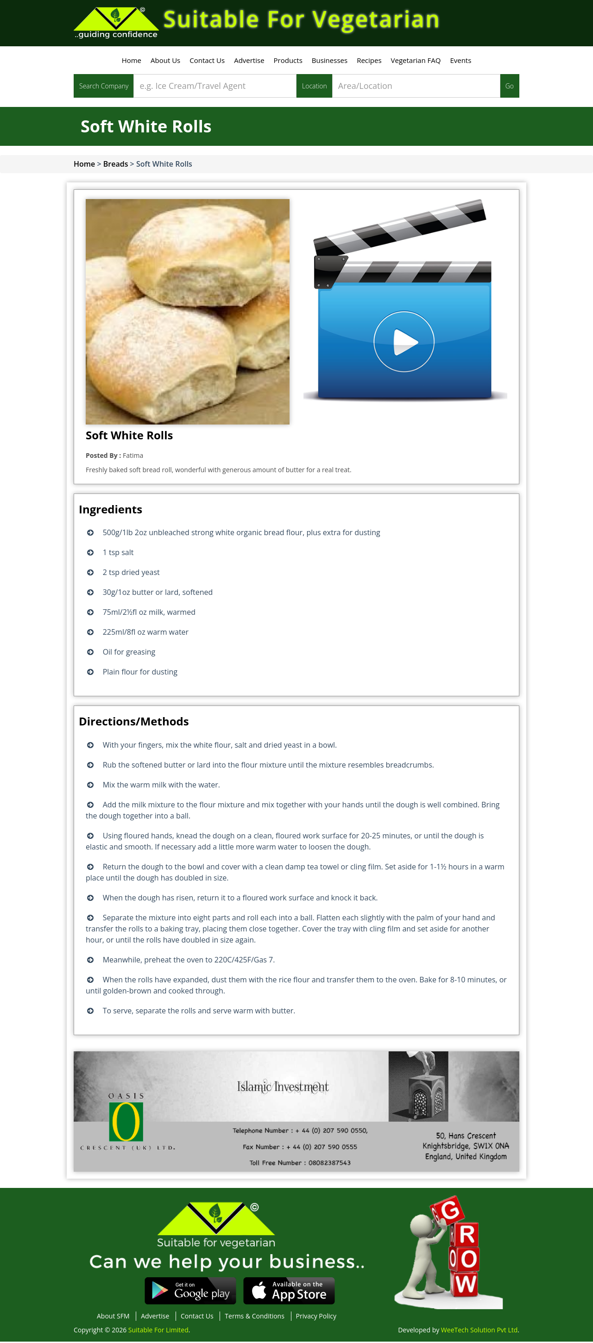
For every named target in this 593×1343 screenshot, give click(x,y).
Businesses (329, 61)
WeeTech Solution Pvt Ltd (479, 1331)
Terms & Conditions (254, 1317)
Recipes (369, 61)
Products (288, 61)
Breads (115, 165)
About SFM (113, 1317)
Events (460, 61)
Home (131, 61)
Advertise (249, 61)
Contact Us (207, 61)
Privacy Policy (316, 1317)
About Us (165, 61)
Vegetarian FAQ (416, 61)
